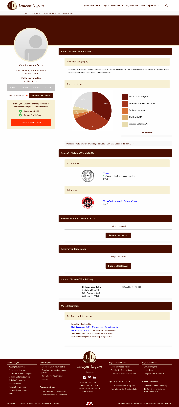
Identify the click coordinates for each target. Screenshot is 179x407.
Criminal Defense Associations (123, 373)
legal (112, 5)
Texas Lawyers (49, 13)
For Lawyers (45, 363)
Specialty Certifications (119, 381)
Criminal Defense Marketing (155, 385)
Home (25, 13)
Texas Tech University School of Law (120, 201)
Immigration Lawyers (17, 387)
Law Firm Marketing (151, 381)
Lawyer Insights (150, 367)
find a (91, 5)
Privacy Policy (33, 403)
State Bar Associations (120, 367)
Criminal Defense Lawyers (19, 377)
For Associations (47, 387)
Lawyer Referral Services (154, 373)
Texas (106, 173)
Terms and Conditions (16, 403)
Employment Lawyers (17, 370)
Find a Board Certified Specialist (124, 389)
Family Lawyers (14, 383)
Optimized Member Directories (54, 394)
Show (146, 132)
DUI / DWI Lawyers (16, 380)
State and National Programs (123, 385)
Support (45, 379)
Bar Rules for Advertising (52, 376)
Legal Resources (149, 363)
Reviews (36, 87)
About (13, 87)
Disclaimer (45, 403)
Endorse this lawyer (118, 266)
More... (11, 393)
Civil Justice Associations (121, 370)
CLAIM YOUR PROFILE (31, 122)
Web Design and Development (54, 391)
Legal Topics (149, 370)
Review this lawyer (41, 95)
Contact (48, 87)
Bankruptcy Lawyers (16, 367)
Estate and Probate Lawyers (20, 373)
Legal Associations (117, 363)
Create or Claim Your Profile (53, 367)
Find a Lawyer (35, 13)
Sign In (89, 372)
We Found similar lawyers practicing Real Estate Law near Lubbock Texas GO (100, 143)
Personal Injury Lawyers (18, 390)
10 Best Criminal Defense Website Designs (154, 390)
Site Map (55, 403)
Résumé (25, 87)
